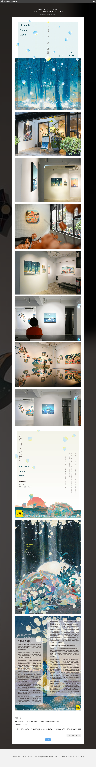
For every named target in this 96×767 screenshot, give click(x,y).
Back (48, 739)
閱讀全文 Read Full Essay (74, 735)
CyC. (58, 761)
